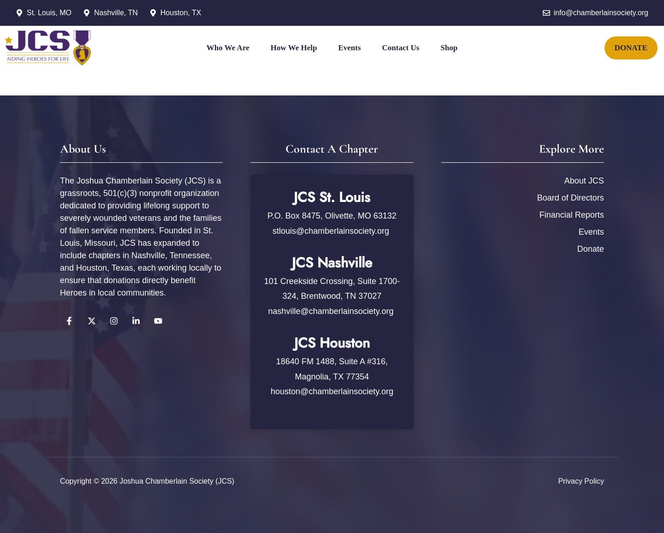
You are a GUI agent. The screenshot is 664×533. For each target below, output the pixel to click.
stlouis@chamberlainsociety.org (332, 231)
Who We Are (228, 47)
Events (349, 47)
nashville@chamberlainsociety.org (330, 311)
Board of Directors (570, 197)
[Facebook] (296, 87)
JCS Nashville (332, 262)
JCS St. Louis (332, 197)
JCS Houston (332, 343)
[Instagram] (332, 87)
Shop (448, 47)
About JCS (584, 180)
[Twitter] (314, 87)
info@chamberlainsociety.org (601, 13)
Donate (590, 249)
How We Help (294, 47)
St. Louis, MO (49, 13)
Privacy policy (581, 481)
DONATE (631, 47)
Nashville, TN (116, 13)
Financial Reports (572, 214)
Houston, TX (181, 13)
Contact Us (401, 47)
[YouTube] (349, 87)
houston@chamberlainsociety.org (332, 391)
